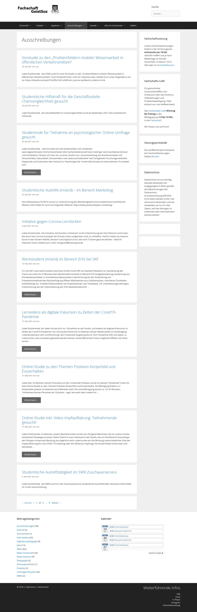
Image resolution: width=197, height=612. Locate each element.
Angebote (58, 25)
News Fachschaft (25, 552)
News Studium (24, 556)
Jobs (19, 545)
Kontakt (96, 25)
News (19, 549)
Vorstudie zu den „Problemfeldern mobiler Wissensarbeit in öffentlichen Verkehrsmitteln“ (72, 60)
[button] (31, 25)
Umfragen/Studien (26, 571)
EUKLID (20, 529)
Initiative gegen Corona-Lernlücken (51, 221)
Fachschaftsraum (165, 65)
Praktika (21, 568)
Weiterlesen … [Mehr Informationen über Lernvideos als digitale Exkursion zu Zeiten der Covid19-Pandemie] (31, 348)
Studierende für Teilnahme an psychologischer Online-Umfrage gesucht (76, 135)
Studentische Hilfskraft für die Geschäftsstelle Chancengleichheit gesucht (61, 99)
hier (157, 156)
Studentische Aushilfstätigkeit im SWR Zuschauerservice (69, 472)
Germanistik (23, 533)
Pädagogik (22, 560)
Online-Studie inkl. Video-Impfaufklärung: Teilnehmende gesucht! (69, 420)
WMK (19, 575)
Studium (42, 25)
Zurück (27, 502)
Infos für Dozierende (116, 25)
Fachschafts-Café (157, 110)
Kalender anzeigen (156, 553)
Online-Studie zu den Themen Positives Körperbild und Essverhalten (68, 369)
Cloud (177, 597)
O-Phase (176, 599)
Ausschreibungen (77, 25)
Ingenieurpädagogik (27, 541)
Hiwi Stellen (23, 537)
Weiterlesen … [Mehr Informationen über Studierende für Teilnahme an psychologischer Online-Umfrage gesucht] (31, 172)
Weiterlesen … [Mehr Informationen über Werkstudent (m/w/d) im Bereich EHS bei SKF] (31, 294)
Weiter (56, 502)
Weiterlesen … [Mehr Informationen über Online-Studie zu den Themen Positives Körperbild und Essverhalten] (31, 400)
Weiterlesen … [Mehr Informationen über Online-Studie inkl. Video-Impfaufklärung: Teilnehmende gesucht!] (31, 454)
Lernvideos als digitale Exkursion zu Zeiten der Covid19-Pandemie (69, 314)
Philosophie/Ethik (25, 564)
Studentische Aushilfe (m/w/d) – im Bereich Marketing (67, 190)
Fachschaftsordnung (171, 605)
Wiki (178, 594)
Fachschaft (26, 25)
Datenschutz (43, 587)
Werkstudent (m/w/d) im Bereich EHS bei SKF (60, 259)
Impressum (31, 587)
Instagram (175, 602)
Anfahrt (133, 25)
